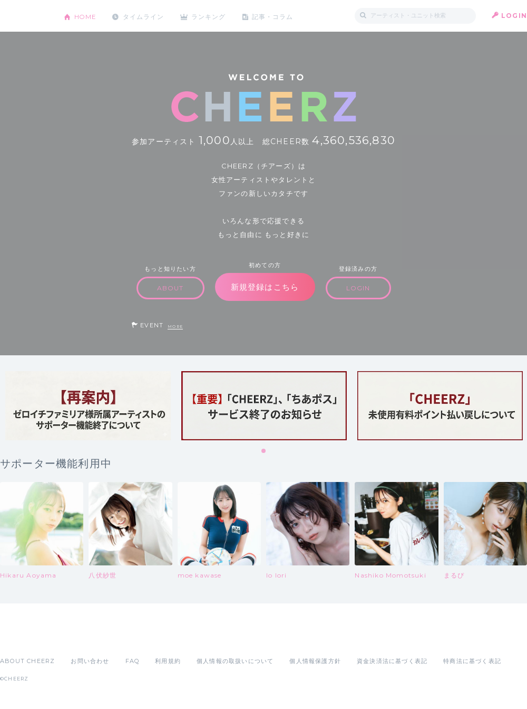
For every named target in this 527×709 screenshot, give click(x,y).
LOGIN (514, 16)
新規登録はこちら (265, 287)
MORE (175, 326)
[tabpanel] (88, 405)
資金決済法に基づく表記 (392, 661)
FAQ (132, 661)
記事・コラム (275, 16)
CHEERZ (24, 16)
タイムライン (144, 16)
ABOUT (170, 288)
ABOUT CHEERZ (27, 661)
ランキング (211, 16)
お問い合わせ (90, 661)
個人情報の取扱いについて (235, 661)
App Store (24, 638)
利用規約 (168, 661)
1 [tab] (264, 451)
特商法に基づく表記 (472, 661)
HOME (85, 16)
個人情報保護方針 (315, 661)
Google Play (80, 638)
